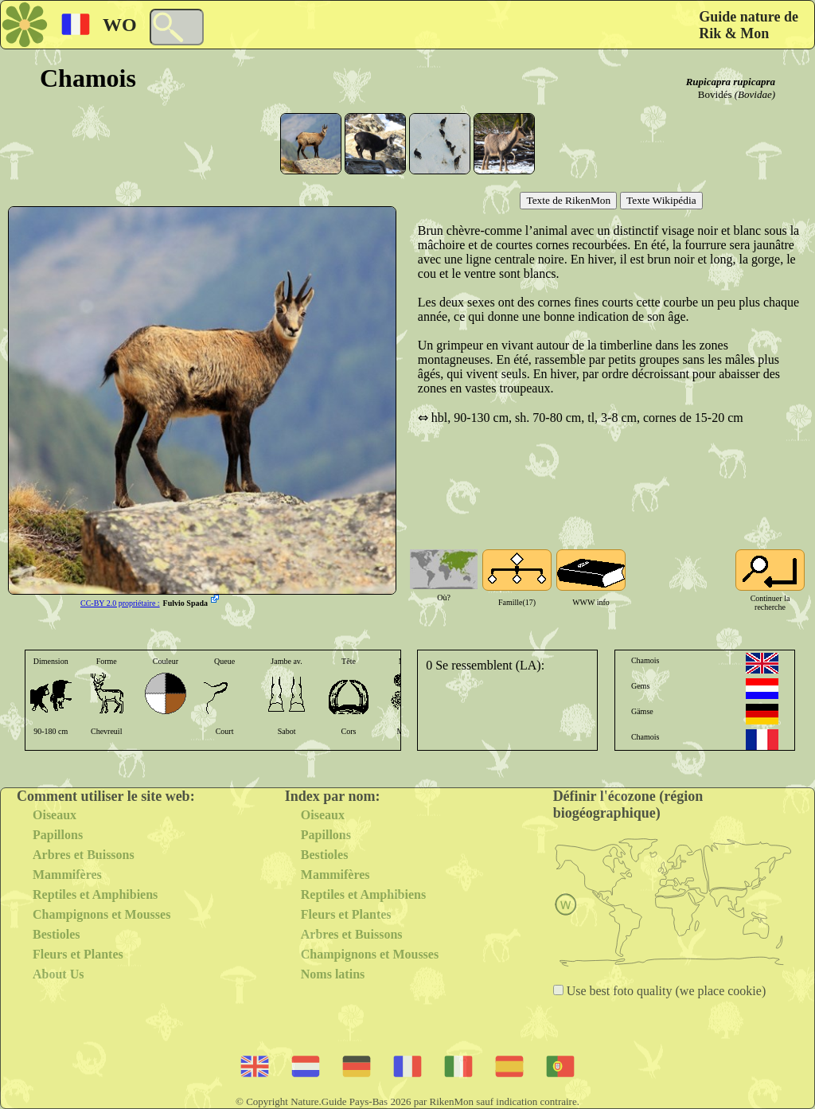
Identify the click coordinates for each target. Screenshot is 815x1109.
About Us (58, 974)
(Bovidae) (755, 94)
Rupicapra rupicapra (730, 82)
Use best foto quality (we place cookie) (664, 991)
